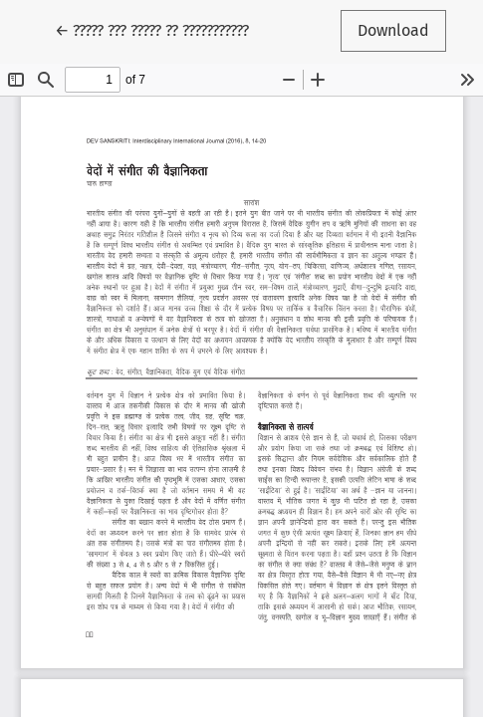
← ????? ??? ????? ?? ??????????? (152, 29)
